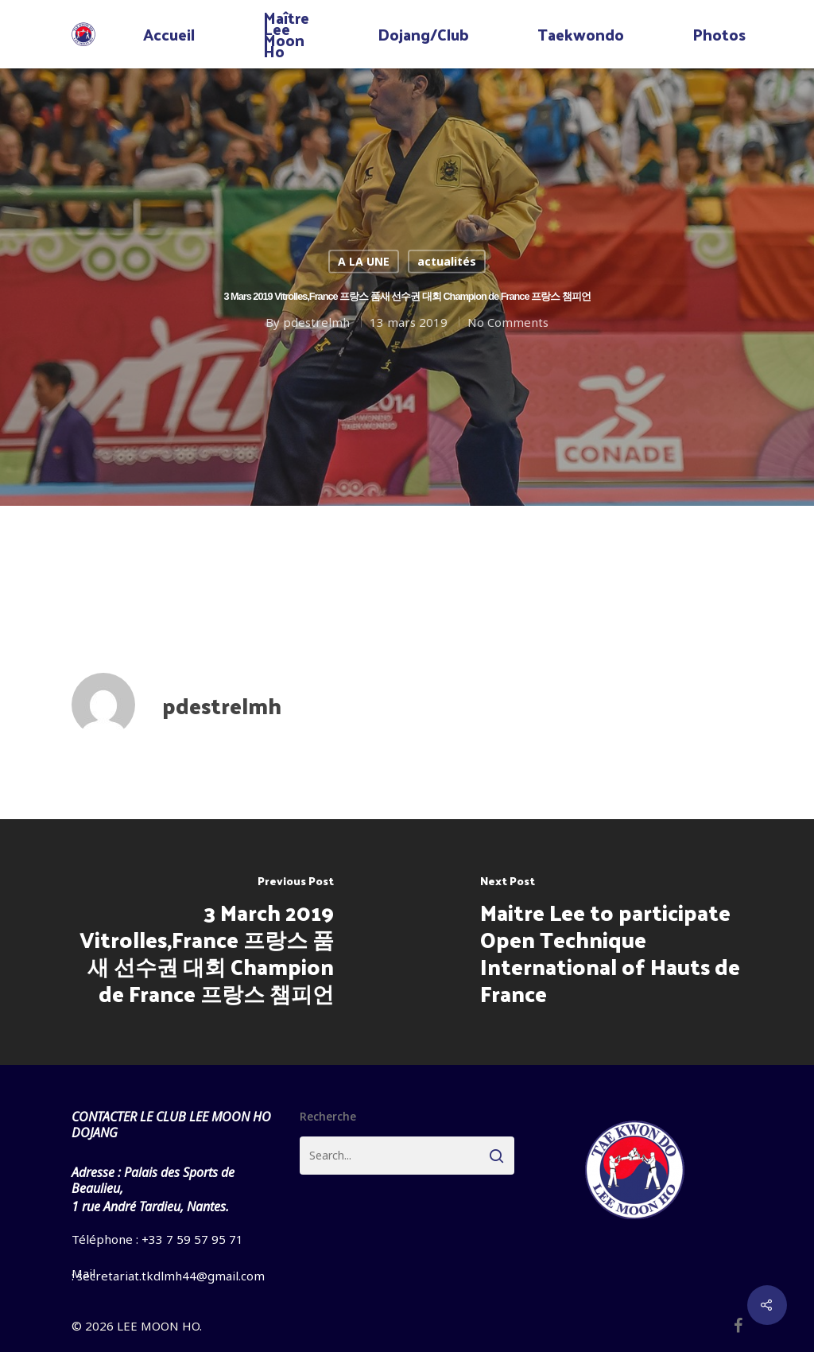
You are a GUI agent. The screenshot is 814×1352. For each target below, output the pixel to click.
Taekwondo (580, 34)
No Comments (507, 321)
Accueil (169, 34)
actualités (446, 261)
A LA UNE (364, 261)
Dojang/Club (423, 34)
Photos (719, 34)
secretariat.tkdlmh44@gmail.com (171, 1276)
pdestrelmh (316, 321)
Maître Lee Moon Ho (286, 34)
